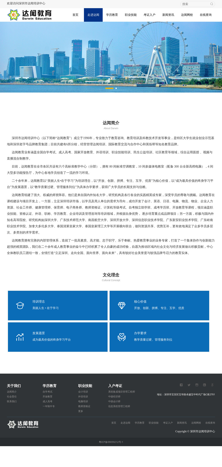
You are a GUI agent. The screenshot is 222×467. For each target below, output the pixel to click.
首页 (75, 13)
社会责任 (12, 417)
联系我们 (12, 422)
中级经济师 (114, 417)
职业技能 (131, 13)
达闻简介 (12, 412)
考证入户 (149, 13)
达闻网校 (187, 13)
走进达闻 (93, 13)
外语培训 (83, 417)
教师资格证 (84, 427)
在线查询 (206, 13)
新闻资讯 (168, 13)
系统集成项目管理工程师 (121, 412)
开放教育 (47, 417)
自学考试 (47, 412)
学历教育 (112, 13)
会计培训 (83, 412)
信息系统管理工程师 (119, 427)
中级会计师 (114, 422)
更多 (80, 431)
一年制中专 (49, 427)
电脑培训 (83, 422)
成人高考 (47, 422)
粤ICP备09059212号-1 (111, 462)
